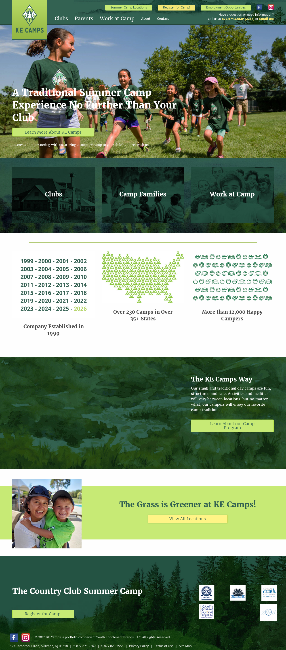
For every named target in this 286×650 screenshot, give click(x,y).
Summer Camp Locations (128, 7)
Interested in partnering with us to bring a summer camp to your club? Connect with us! (81, 145)
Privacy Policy (139, 646)
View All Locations (187, 518)
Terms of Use (163, 646)
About (145, 18)
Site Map (185, 646)
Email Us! (266, 19)
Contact (163, 18)
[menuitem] (65, 18)
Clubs (61, 18)
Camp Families (142, 194)
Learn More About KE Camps (53, 132)
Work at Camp (117, 18)
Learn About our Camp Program (232, 425)
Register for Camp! (176, 7)
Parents (84, 18)
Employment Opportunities (226, 7)
